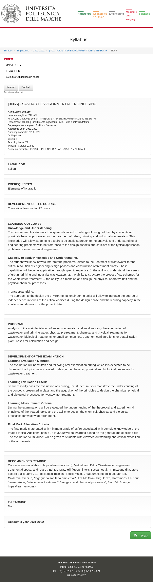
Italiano (11, 87)
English (25, 87)
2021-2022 (39, 50)
